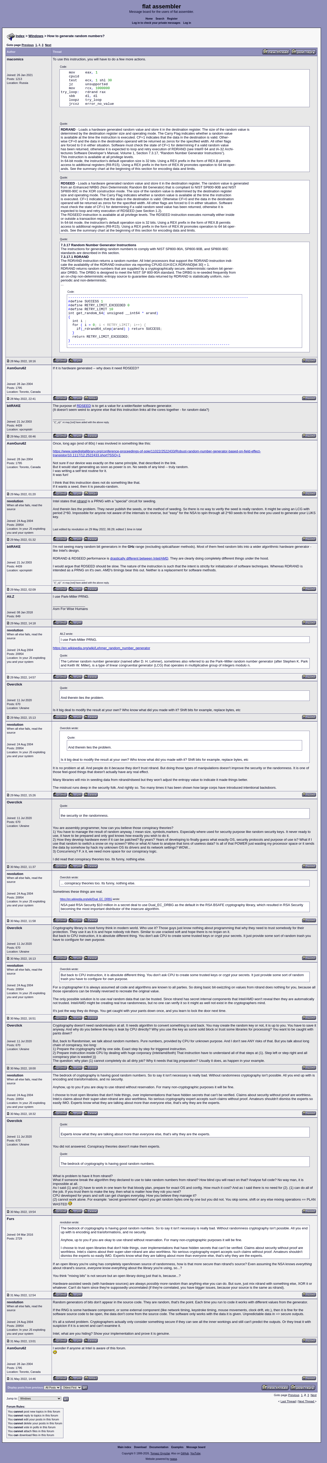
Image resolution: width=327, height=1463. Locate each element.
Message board (195, 1447)
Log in (187, 22)
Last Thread (288, 1401)
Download (140, 1447)
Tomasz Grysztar (160, 1453)
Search (160, 18)
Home (149, 18)
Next (48, 45)
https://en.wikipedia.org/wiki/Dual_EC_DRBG (86, 899)
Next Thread (306, 1401)
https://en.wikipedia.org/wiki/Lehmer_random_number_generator (101, 648)
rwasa (173, 1459)
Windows (36, 36)
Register (172, 18)
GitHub (185, 1453)
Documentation (158, 1447)
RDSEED (84, 406)
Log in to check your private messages (156, 22)
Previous (27, 45)
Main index (124, 1447)
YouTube (195, 1453)
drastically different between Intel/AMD (139, 558)
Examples (177, 1447)
